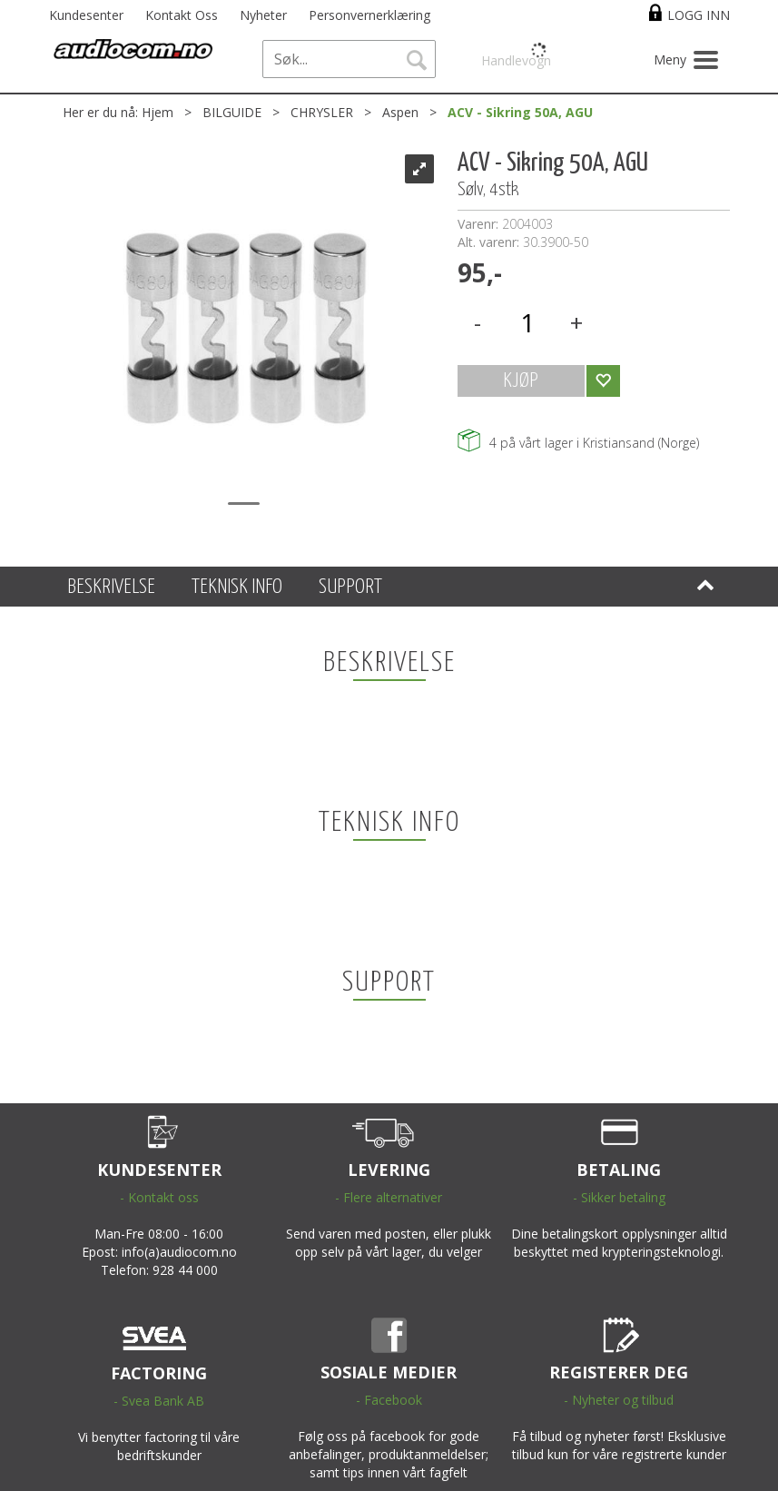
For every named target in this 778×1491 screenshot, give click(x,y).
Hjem (157, 112)
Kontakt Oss (181, 15)
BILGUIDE (231, 112)
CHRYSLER (322, 112)
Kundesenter (86, 15)
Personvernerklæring (369, 15)
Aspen (400, 112)
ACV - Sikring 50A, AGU (520, 112)
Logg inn (698, 15)
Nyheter (263, 15)
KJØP (520, 380)
